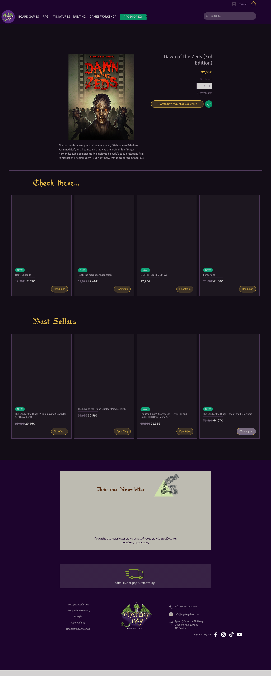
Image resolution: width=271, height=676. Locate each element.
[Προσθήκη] (59, 289)
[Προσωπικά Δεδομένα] (78, 629)
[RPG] (45, 16)
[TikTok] (231, 635)
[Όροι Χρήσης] (78, 623)
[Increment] (210, 86)
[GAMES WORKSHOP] (102, 16)
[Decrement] (199, 86)
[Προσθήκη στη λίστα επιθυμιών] (208, 104)
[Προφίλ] (78, 616)
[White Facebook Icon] (215, 635)
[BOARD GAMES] (28, 16)
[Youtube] (239, 635)
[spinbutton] (204, 86)
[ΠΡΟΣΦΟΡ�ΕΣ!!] (133, 17)
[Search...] (230, 16)
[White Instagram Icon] (223, 635)
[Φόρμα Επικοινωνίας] (78, 611)
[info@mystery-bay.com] (191, 614)
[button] (253, 3)
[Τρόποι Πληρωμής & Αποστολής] (135, 583)
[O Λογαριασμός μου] (79, 605)
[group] (135, 245)
